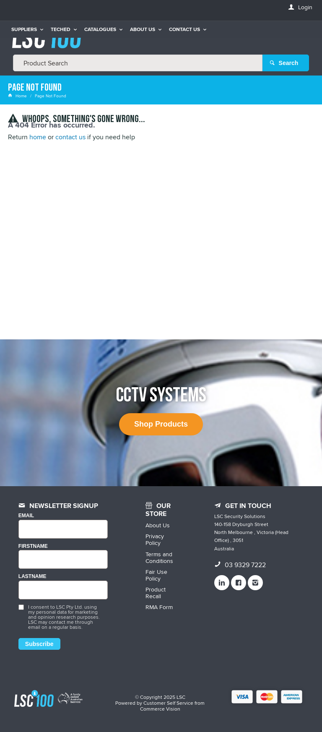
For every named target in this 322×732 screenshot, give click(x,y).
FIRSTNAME (33, 546)
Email (26, 515)
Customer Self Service (168, 702)
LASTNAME (32, 576)
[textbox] (137, 63)
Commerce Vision (160, 708)
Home (18, 96)
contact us (70, 137)
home (37, 137)
